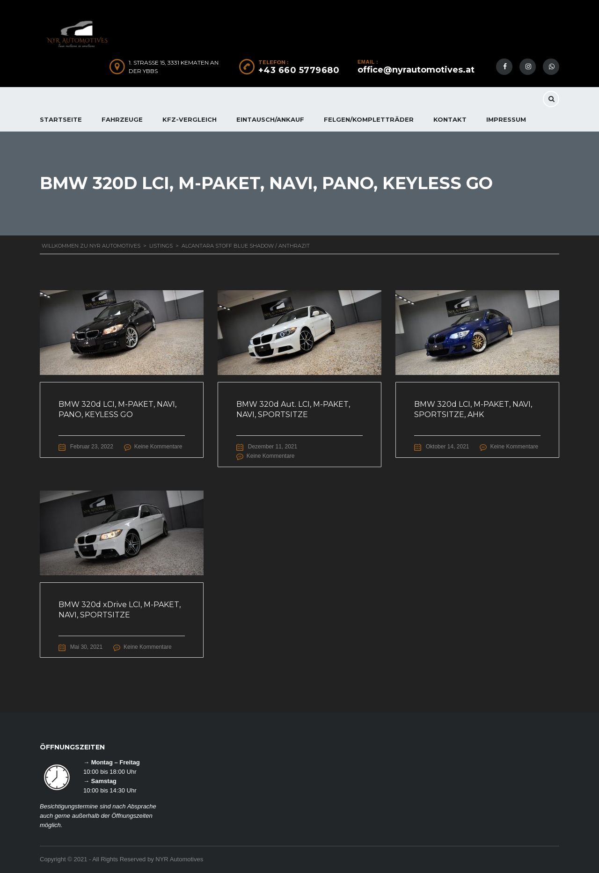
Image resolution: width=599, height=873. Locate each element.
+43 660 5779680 (299, 70)
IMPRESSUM (506, 119)
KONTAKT (450, 119)
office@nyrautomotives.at (416, 70)
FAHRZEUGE (122, 119)
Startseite (61, 119)
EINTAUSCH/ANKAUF (270, 119)
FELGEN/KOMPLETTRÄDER (369, 119)
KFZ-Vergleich (189, 119)
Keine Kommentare (159, 446)
